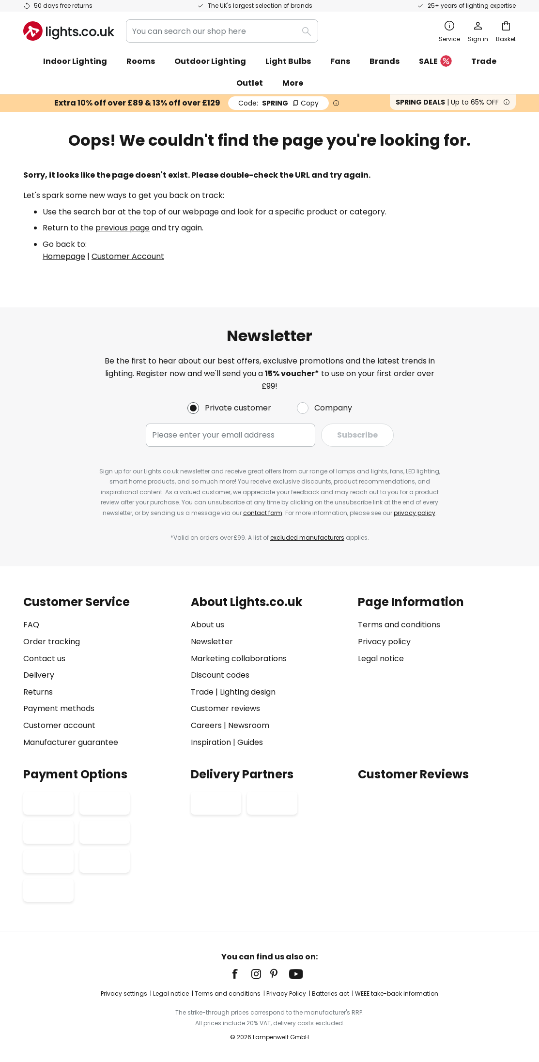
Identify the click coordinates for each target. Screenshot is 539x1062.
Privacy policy (384, 641)
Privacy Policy (286, 993)
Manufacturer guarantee (70, 742)
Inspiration (211, 742)
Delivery (38, 675)
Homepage (64, 256)
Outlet (249, 83)
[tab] (102, 672)
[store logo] (68, 31)
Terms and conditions (399, 624)
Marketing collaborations (239, 658)
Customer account (59, 725)
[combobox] (222, 31)
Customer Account (128, 256)
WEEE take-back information (396, 993)
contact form (262, 513)
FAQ (31, 624)
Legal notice (381, 658)
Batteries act (330, 993)
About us (207, 624)
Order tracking (51, 641)
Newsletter (212, 641)
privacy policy (414, 513)
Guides (250, 742)
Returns (38, 692)
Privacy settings (124, 993)
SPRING (278, 103)
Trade (483, 61)
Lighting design (248, 692)
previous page (122, 227)
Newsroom (248, 725)
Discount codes (220, 675)
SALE (435, 61)
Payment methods (58, 708)
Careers (206, 725)
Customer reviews (225, 708)
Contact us (44, 658)
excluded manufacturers (307, 537)
